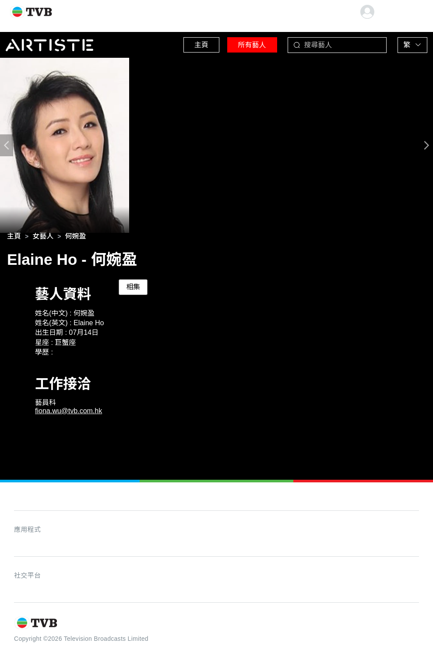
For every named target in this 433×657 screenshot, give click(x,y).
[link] (14, 238)
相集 (133, 288)
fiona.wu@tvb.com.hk (68, 412)
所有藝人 (241, 43)
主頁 (184, 43)
